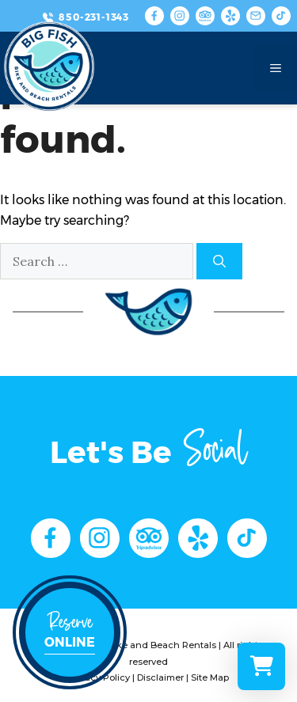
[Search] (219, 261)
